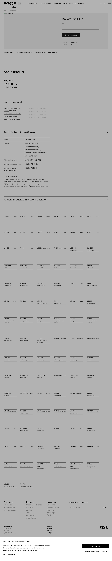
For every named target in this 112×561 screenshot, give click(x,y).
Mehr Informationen (9, 554)
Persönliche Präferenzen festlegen (96, 551)
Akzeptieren (96, 546)
